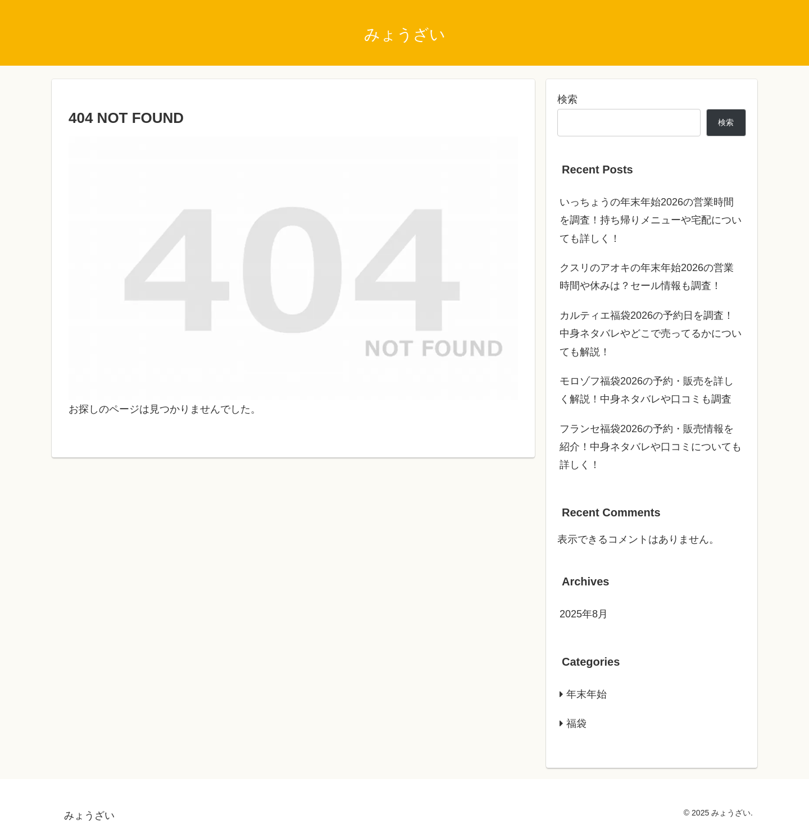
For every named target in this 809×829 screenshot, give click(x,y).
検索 (567, 99)
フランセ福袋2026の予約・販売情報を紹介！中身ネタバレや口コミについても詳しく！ (651, 447)
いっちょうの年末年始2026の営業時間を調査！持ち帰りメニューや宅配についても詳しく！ (651, 220)
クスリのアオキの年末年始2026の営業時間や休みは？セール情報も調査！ (647, 276)
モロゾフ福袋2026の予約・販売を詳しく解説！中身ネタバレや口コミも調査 (647, 390)
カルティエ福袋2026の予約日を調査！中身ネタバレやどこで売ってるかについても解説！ (651, 334)
